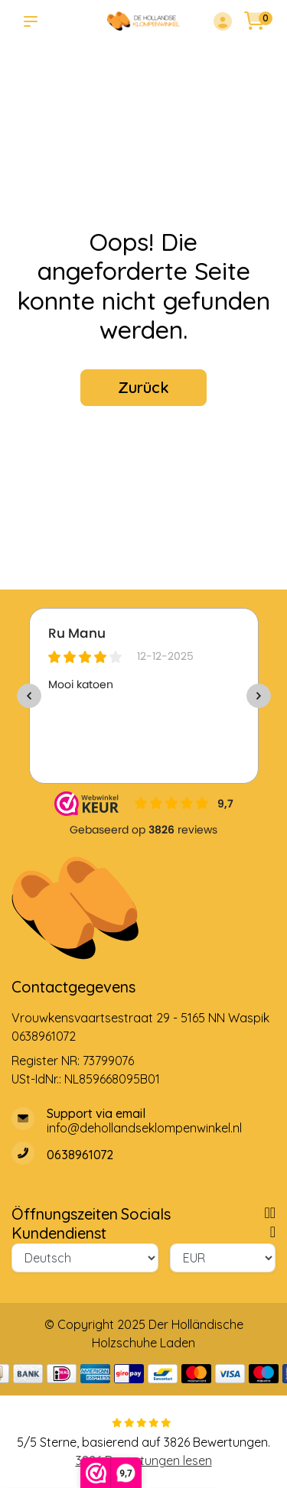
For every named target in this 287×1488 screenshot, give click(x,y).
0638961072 (43, 1036)
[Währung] (223, 1257)
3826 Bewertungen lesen (144, 1460)
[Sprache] (84, 1257)
